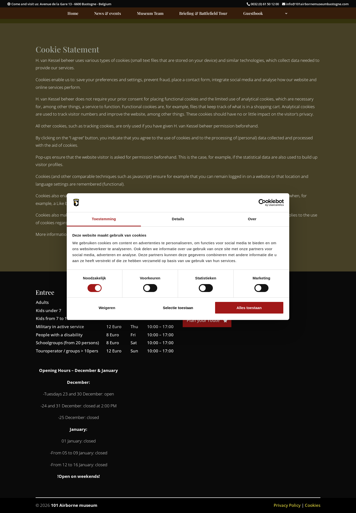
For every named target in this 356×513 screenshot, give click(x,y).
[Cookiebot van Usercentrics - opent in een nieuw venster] (262, 202)
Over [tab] (252, 219)
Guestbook (253, 14)
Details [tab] (178, 219)
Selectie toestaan (178, 308)
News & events (107, 14)
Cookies (312, 505)
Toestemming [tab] (104, 219)
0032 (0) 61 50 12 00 (263, 4)
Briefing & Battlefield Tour (203, 14)
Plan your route (207, 320)
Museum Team (150, 14)
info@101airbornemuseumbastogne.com (315, 4)
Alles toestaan (249, 308)
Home (72, 14)
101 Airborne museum (74, 505)
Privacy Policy (287, 505)
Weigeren (107, 308)
